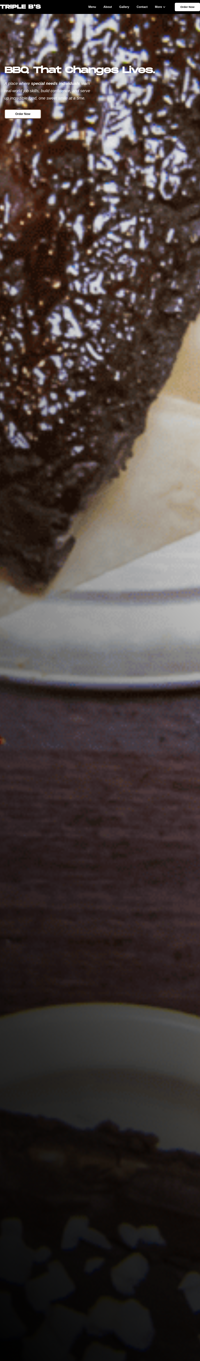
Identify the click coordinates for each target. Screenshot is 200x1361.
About (107, 6)
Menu (92, 6)
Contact (142, 6)
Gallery (124, 6)
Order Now (187, 6)
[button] (160, 7)
